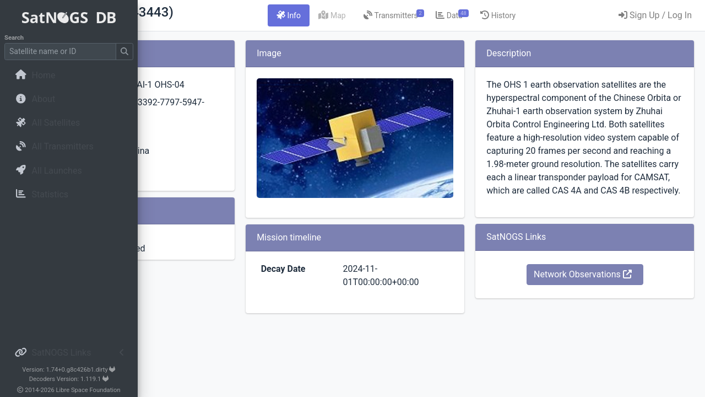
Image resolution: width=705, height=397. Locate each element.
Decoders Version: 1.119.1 (69, 379)
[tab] (357, 15)
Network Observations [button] (605, 327)
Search (14, 37)
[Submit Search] (124, 51)
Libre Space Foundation (88, 390)
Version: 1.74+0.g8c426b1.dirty (68, 369)
